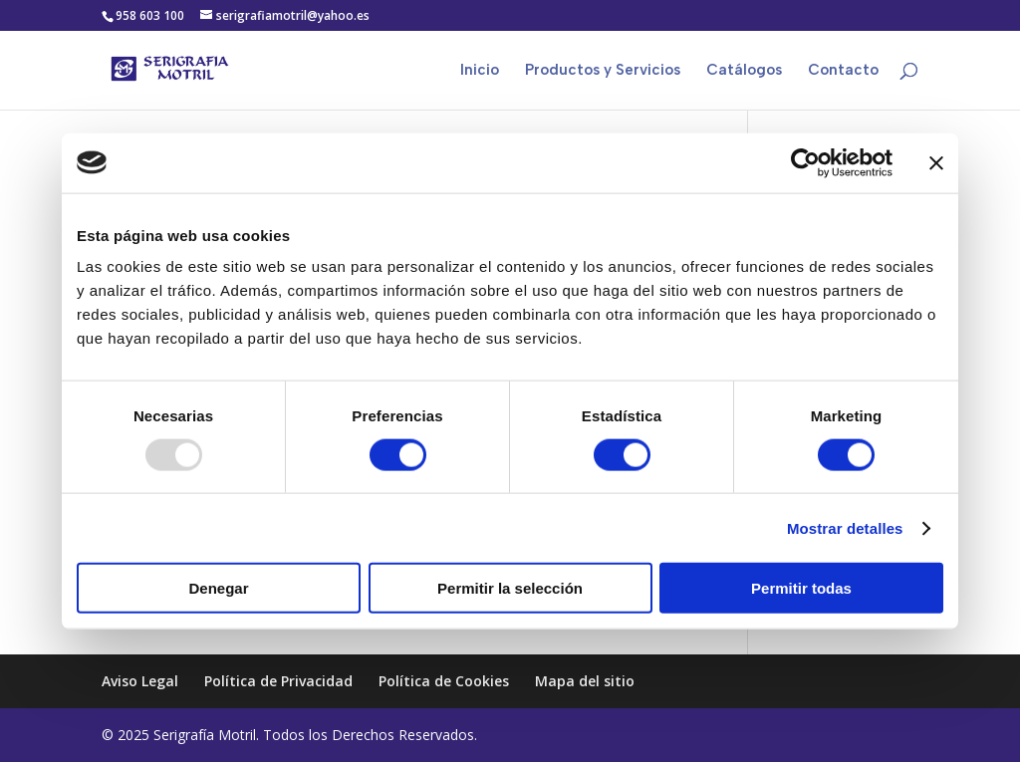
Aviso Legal (140, 680)
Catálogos (744, 71)
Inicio (479, 71)
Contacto (843, 71)
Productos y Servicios (602, 71)
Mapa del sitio (585, 680)
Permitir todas (801, 588)
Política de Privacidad (278, 680)
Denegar (218, 588)
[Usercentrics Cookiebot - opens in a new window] (805, 162)
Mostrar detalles (845, 527)
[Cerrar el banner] (936, 162)
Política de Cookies (444, 680)
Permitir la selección (510, 588)
